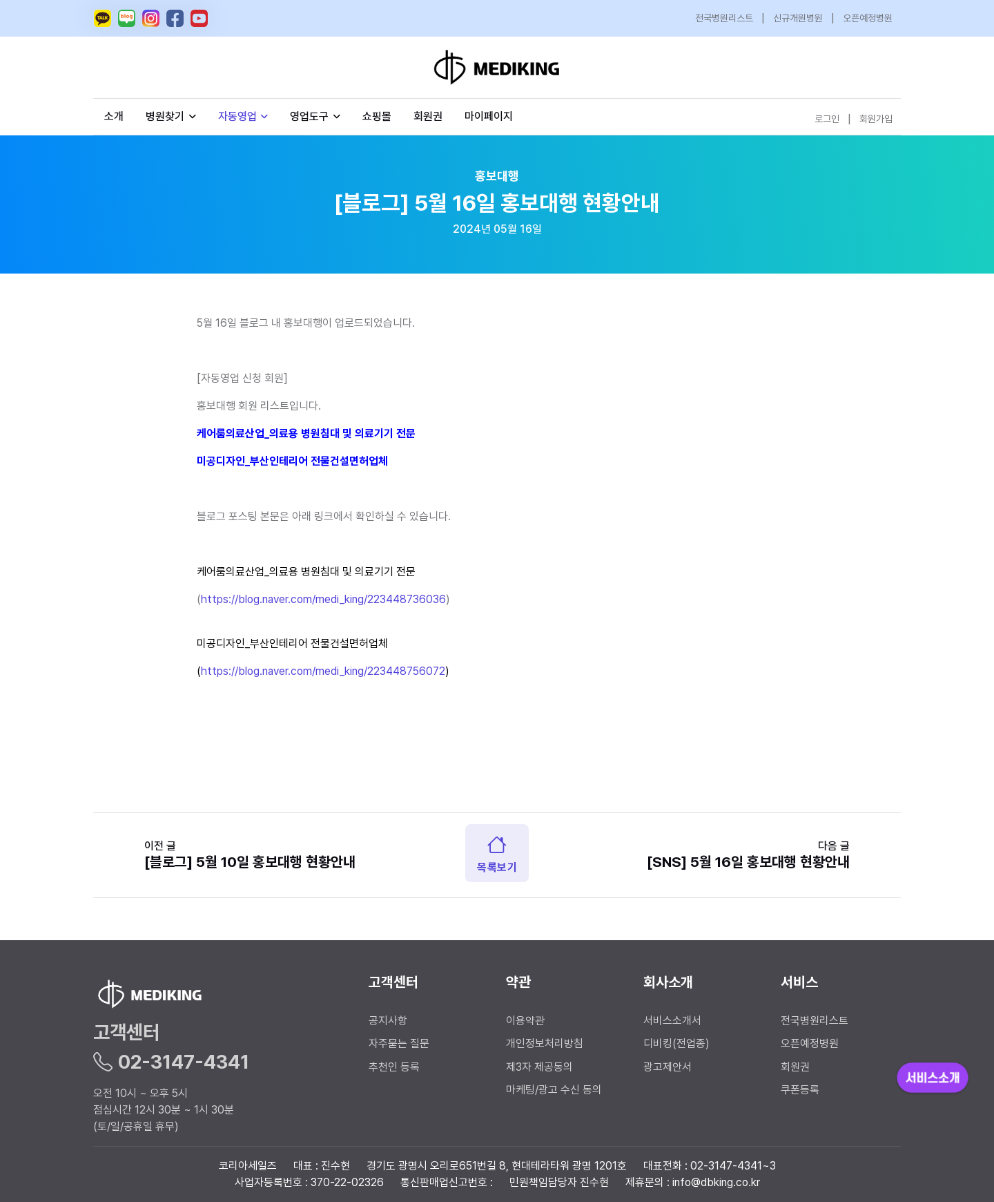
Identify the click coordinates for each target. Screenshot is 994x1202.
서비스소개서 (672, 1020)
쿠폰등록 (800, 1089)
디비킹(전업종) (676, 1043)
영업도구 (309, 116)
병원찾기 (171, 116)
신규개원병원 (798, 17)
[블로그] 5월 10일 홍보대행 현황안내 (249, 861)
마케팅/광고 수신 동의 (554, 1089)
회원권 (427, 116)
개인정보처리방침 (544, 1043)
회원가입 (876, 118)
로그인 (827, 118)
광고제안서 (667, 1067)
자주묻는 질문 (399, 1043)
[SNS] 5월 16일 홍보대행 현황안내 (748, 861)
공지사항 (388, 1020)
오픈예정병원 (868, 17)
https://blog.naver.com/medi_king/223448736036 (323, 599)
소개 (114, 116)
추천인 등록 (394, 1067)
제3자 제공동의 (539, 1067)
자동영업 (243, 116)
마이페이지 (489, 116)
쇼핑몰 (376, 116)
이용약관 (525, 1020)
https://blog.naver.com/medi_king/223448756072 (323, 671)
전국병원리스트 (724, 17)
